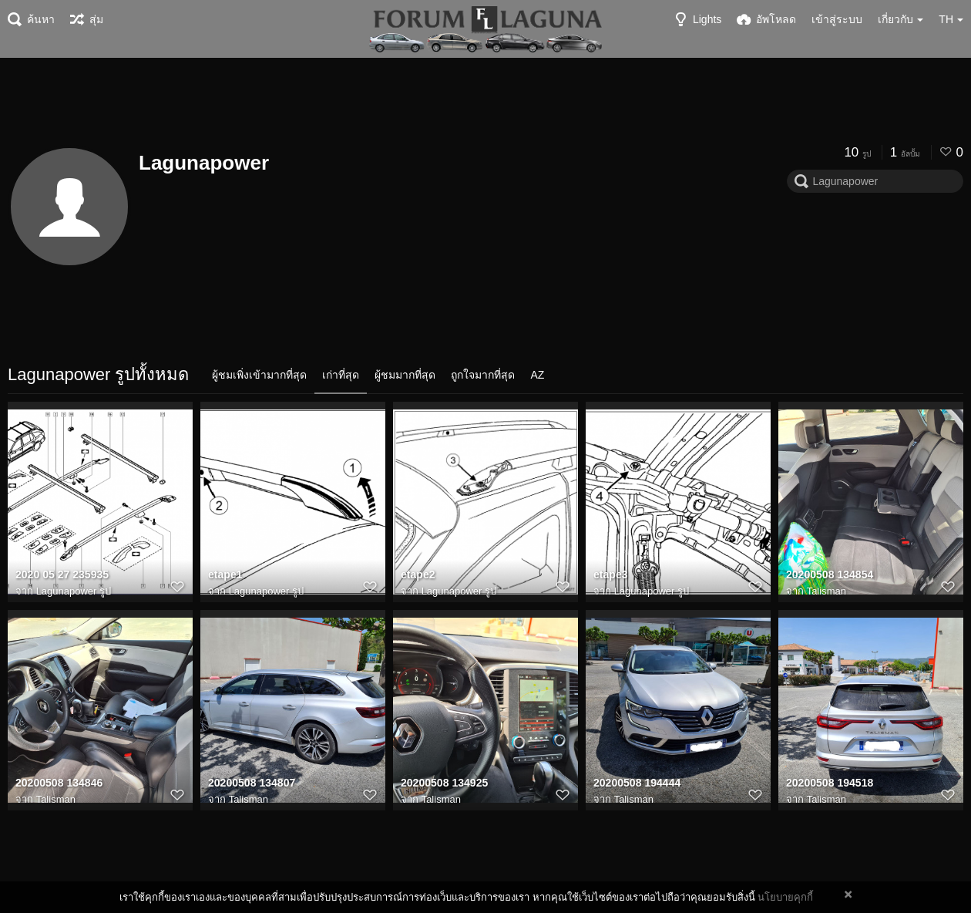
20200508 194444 (636, 783)
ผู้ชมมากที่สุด (405, 375)
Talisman (826, 591)
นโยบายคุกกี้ (785, 897)
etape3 (610, 574)
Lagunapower (204, 162)
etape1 (225, 574)
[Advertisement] (485, 100)
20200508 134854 (829, 574)
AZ (537, 375)
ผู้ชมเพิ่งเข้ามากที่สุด (259, 375)
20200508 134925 (444, 783)
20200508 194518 (829, 783)
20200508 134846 (58, 783)
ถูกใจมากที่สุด (483, 375)
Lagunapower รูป (73, 591)
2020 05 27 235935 (62, 574)
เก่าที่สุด (340, 375)
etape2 (418, 574)
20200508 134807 (251, 783)
